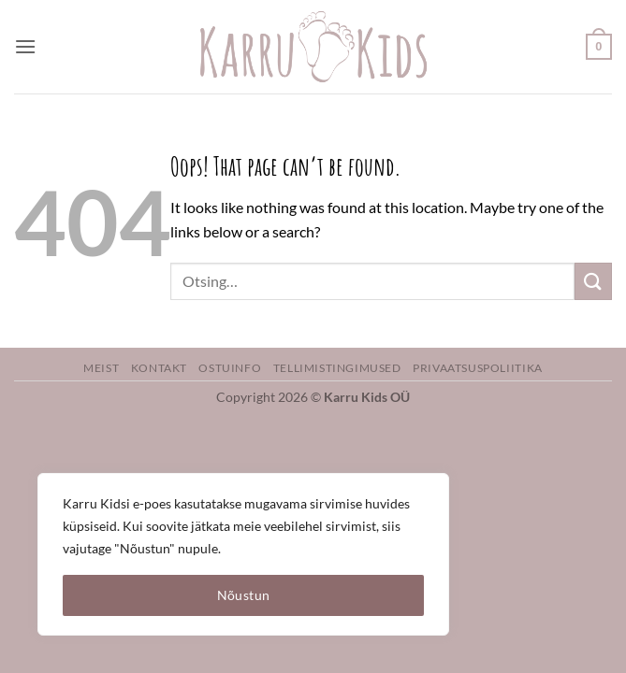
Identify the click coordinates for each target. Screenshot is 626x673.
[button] (25, 46)
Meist (101, 368)
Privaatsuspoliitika (478, 368)
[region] (243, 554)
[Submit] (593, 281)
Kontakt (159, 368)
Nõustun (243, 595)
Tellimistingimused (337, 368)
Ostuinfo (229, 368)
